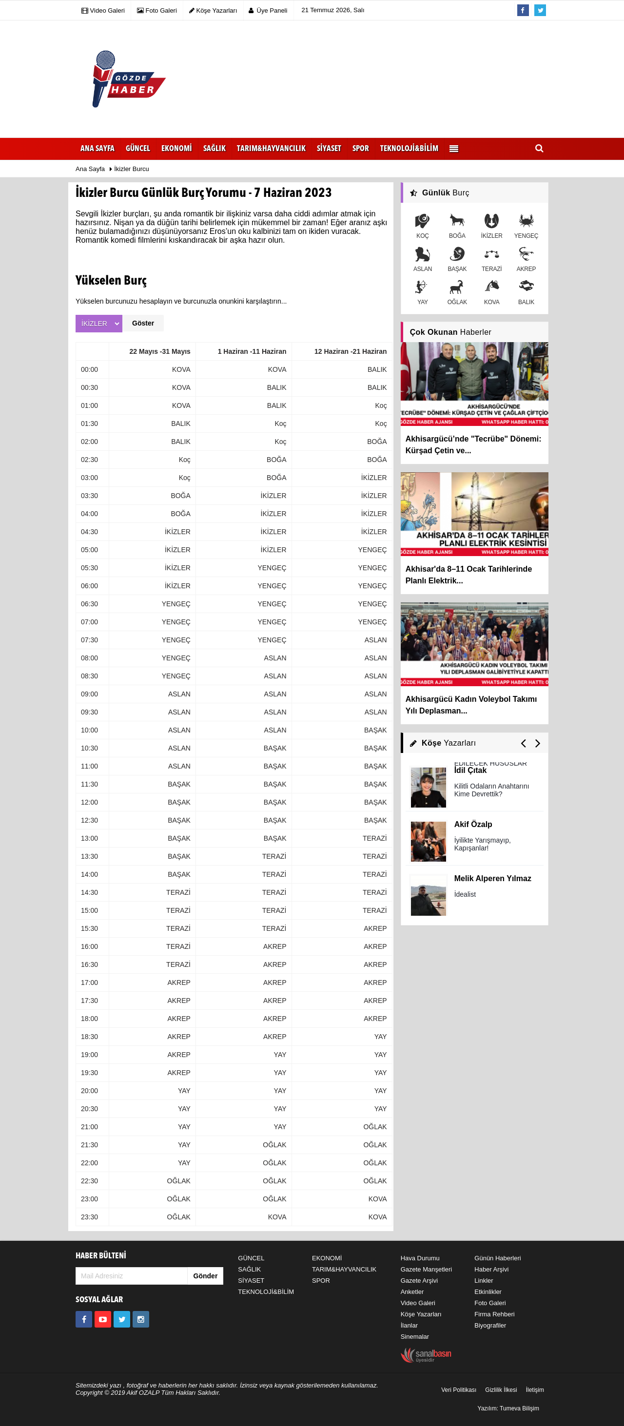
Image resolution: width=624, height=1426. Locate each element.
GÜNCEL (251, 1258)
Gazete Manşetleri (426, 1269)
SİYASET (251, 1280)
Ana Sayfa (97, 149)
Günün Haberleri (497, 1258)
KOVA (492, 293)
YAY (422, 293)
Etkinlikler (488, 1291)
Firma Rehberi (494, 1314)
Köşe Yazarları (421, 1314)
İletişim (535, 1390)
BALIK (526, 293)
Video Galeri (418, 1303)
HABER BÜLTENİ (101, 1256)
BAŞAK (457, 259)
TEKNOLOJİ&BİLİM (266, 1291)
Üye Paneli (268, 10)
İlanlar (409, 1325)
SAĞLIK (249, 1269)
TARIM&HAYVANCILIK (344, 1269)
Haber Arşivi (491, 1269)
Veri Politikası (458, 1390)
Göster (143, 323)
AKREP (526, 259)
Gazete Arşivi (419, 1280)
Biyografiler (490, 1325)
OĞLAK (457, 293)
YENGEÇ (526, 226)
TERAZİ (492, 259)
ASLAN (422, 259)
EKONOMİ (327, 1258)
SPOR (321, 1280)
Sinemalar (415, 1336)
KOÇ (422, 226)
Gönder (206, 1276)
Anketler (412, 1291)
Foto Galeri (490, 1303)
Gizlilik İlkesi (501, 1390)
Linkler (483, 1280)
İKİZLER (492, 226)
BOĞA (457, 226)
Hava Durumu (420, 1258)
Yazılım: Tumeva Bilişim (508, 1408)
